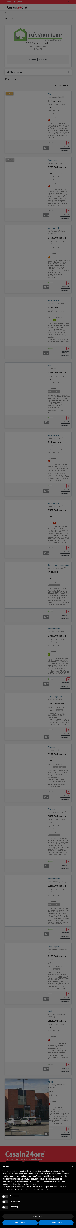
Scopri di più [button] (38, 1216)
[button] (72, 1166)
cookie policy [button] (62, 1176)
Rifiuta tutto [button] (20, 1223)
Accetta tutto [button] (56, 1223)
